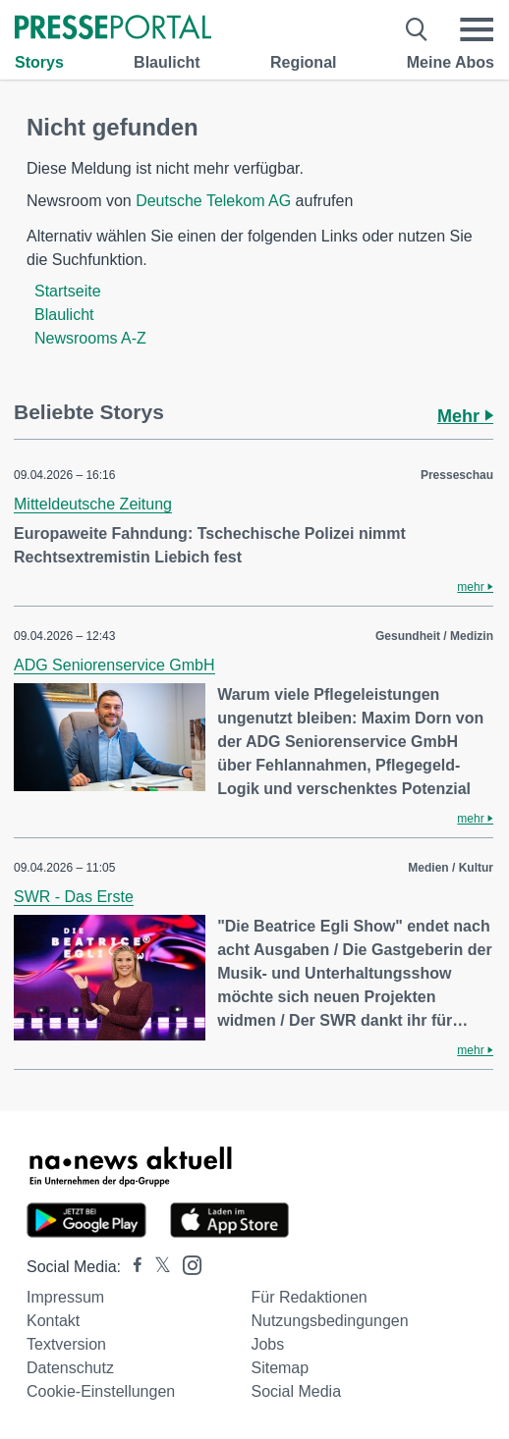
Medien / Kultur (450, 868)
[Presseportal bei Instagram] (186, 1263)
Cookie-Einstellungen (101, 1391)
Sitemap (280, 1367)
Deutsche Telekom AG (213, 200)
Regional (303, 62)
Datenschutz (70, 1367)
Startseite (67, 291)
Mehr (465, 416)
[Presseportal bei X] (156, 1266)
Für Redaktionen (309, 1297)
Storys (39, 62)
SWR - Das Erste (74, 896)
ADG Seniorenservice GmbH (114, 665)
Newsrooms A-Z (90, 338)
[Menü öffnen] (476, 29)
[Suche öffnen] (417, 29)
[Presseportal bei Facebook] (131, 1266)
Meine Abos (450, 62)
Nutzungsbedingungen (329, 1320)
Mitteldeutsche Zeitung (93, 504)
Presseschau (457, 475)
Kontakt (53, 1320)
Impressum (65, 1297)
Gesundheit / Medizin (434, 636)
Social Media (296, 1391)
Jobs (267, 1344)
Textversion (66, 1344)
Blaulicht (167, 62)
